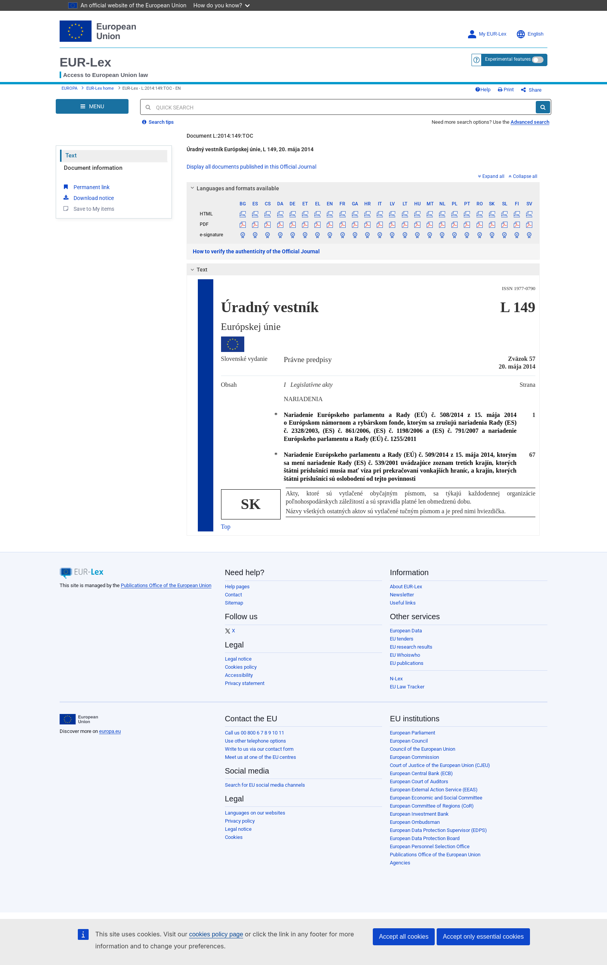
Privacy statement (244, 683)
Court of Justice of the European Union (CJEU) (440, 765)
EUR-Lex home (100, 88)
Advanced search (530, 122)
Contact (233, 595)
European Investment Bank (419, 814)
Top (226, 526)
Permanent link (86, 187)
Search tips (158, 122)
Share (531, 90)
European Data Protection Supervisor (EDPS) (438, 830)
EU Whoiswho (405, 655)
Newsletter (402, 595)
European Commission (414, 757)
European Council (409, 741)
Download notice (88, 198)
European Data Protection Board (425, 838)
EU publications (407, 663)
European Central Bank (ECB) (421, 773)
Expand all (491, 176)
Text (71, 155)
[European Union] (79, 719)
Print (506, 89)
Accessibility (239, 675)
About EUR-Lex (406, 586)
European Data (406, 631)
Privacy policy (240, 821)
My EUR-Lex (486, 34)
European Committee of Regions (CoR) (432, 806)
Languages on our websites (255, 813)
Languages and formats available (233, 188)
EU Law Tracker (407, 687)
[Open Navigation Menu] (92, 106)
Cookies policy (241, 667)
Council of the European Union (422, 749)
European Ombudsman (415, 822)
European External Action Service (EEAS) (434, 789)
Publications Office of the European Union (166, 585)
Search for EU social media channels (265, 785)
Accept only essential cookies (483, 936)
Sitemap (234, 603)
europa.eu (110, 731)
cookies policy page (216, 934)
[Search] (543, 107)
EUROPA (69, 88)
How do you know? (222, 5)
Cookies (234, 837)
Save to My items (88, 208)
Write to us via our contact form (259, 749)
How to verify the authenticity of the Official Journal (256, 251)
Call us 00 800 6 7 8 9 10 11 (254, 733)
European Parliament (412, 733)
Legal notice (238, 659)
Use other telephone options (255, 741)
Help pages (237, 586)
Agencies (400, 863)
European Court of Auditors (419, 781)
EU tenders (401, 639)
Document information (93, 167)
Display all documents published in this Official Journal (251, 167)
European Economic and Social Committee (436, 798)
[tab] (363, 188)
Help (482, 89)
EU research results (411, 647)
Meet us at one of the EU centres (260, 757)
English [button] (530, 34)
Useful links (403, 603)
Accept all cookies (404, 936)
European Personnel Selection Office (430, 846)
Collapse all (523, 176)
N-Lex (396, 678)
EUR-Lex (85, 62)
